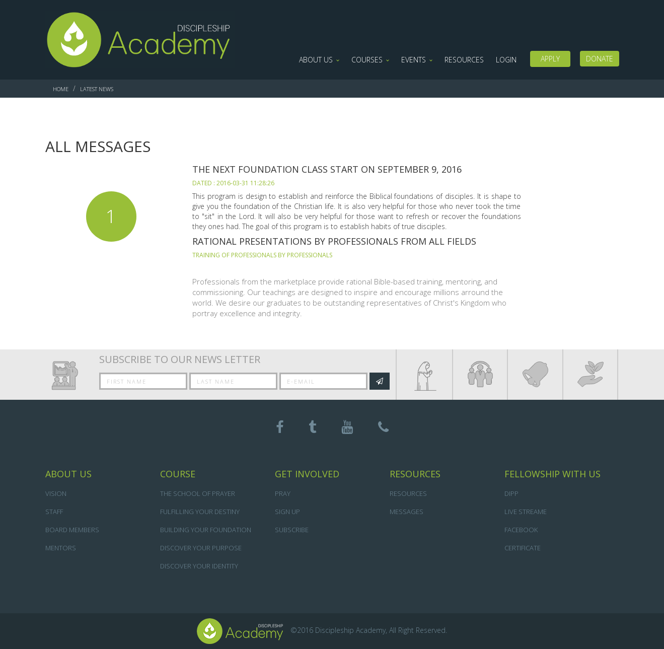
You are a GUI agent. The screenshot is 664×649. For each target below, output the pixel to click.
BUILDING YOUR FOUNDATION (205, 529)
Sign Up (287, 511)
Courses (367, 59)
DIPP (511, 493)
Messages (406, 511)
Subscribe (292, 529)
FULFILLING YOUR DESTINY (200, 511)
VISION (55, 493)
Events (413, 59)
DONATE (599, 58)
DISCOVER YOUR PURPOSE (201, 547)
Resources (464, 59)
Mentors (60, 547)
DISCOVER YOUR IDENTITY (199, 565)
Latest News (96, 89)
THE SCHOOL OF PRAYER (197, 493)
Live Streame (525, 511)
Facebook (521, 529)
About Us (316, 59)
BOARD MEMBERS (72, 529)
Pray (282, 493)
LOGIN (506, 59)
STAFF (54, 511)
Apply (550, 58)
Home (60, 89)
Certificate (522, 547)
